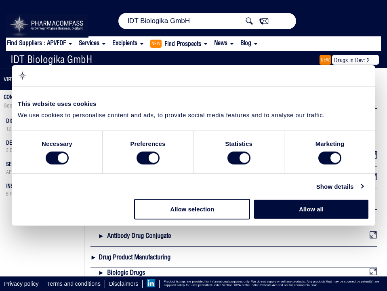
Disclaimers (123, 283)
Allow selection (192, 209)
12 (8, 129)
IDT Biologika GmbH (51, 59)
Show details (335, 186)
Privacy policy (21, 283)
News (220, 43)
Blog (245, 43)
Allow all (311, 209)
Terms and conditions (74, 283)
